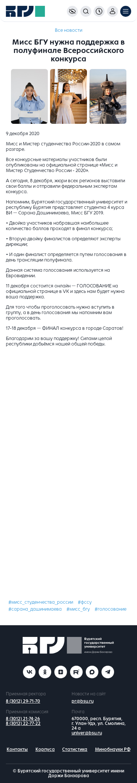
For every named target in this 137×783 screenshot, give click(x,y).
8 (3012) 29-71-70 (23, 701)
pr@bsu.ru (83, 701)
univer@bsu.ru (87, 733)
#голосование (110, 609)
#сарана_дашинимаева (35, 609)
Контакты (17, 749)
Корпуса (45, 749)
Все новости (68, 30)
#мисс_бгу (78, 609)
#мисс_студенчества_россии (40, 602)
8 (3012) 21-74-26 (23, 719)
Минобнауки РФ (112, 749)
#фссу (85, 602)
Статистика (74, 749)
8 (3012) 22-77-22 (23, 723)
